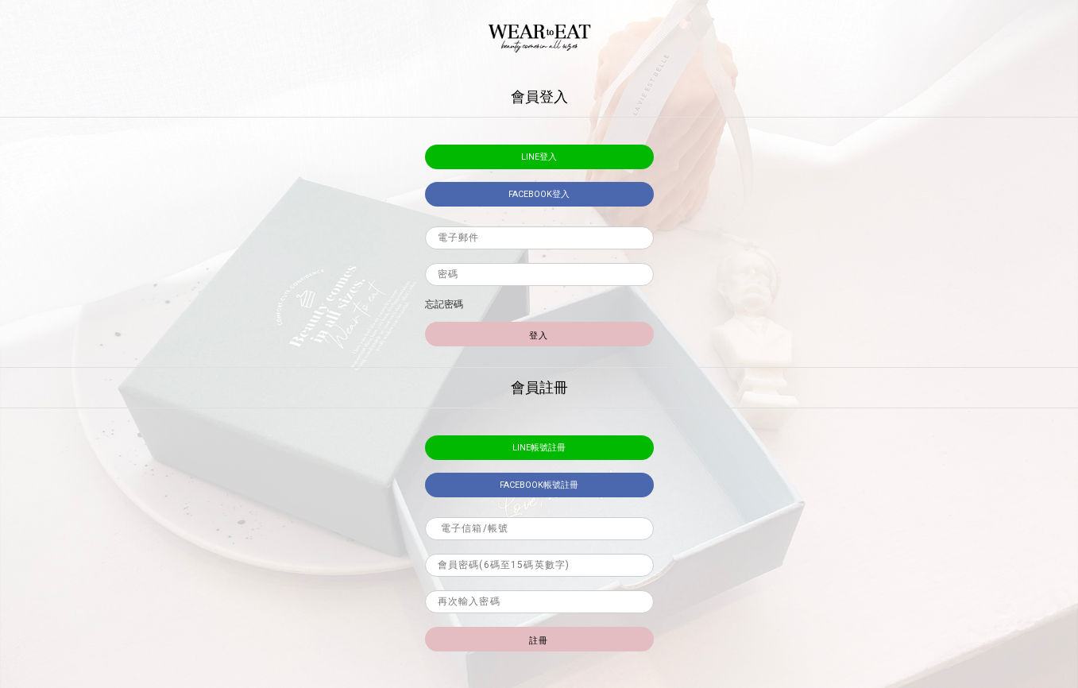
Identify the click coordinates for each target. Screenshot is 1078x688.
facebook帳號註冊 (539, 485)
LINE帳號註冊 (539, 448)
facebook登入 (539, 194)
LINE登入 (539, 157)
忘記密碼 (444, 304)
